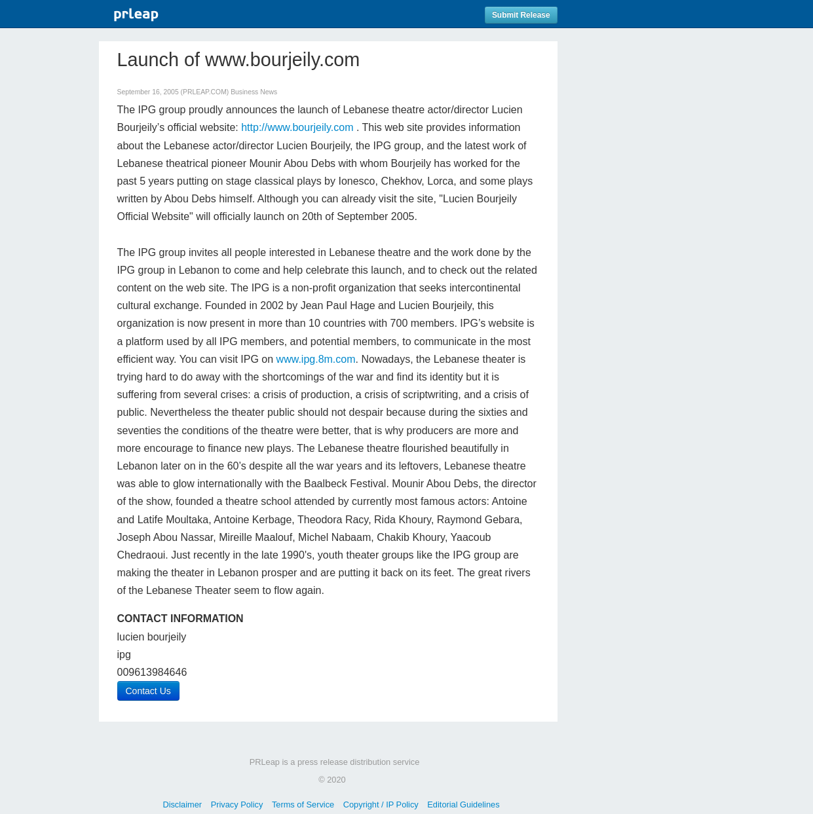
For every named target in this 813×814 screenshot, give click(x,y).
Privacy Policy (237, 804)
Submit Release (521, 15)
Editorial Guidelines (463, 804)
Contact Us (148, 691)
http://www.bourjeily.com (297, 127)
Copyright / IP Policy (381, 804)
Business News (254, 92)
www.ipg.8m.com (316, 359)
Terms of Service (303, 804)
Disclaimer (182, 804)
